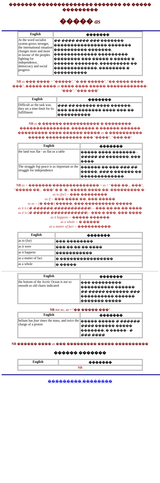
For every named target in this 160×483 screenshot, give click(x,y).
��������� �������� (80, 381)
